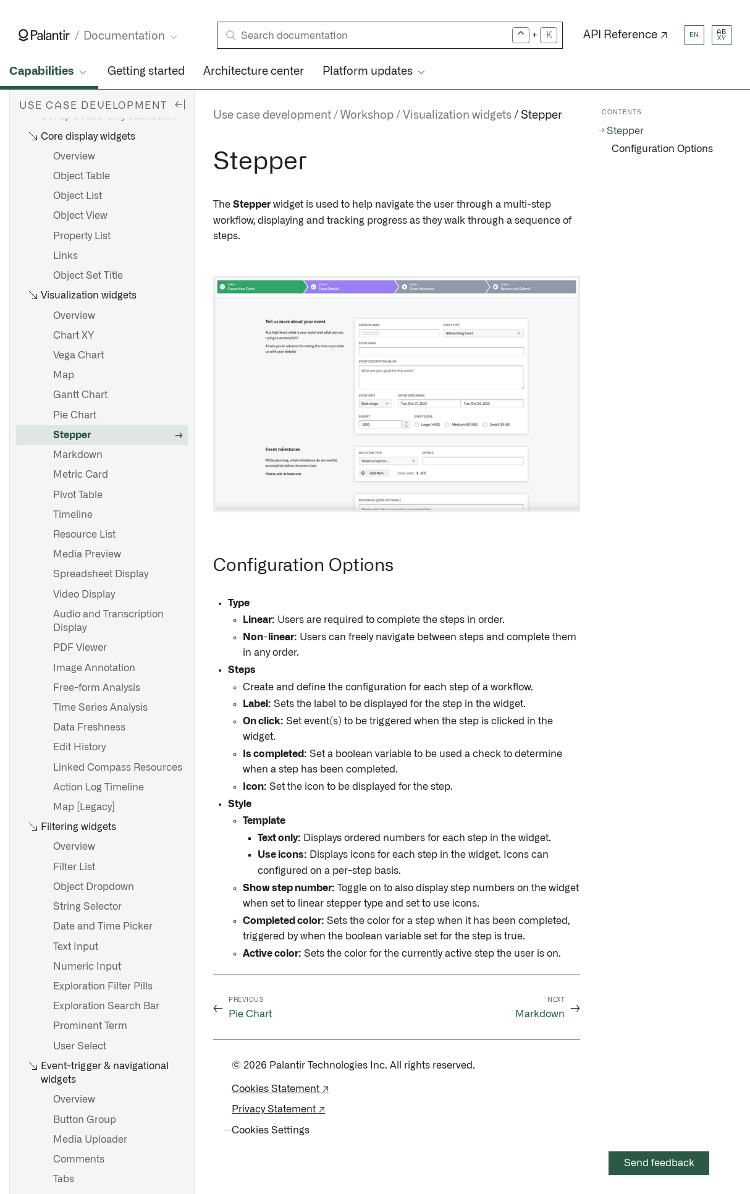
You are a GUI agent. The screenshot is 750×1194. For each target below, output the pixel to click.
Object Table (81, 176)
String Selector (87, 907)
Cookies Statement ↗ (280, 1089)
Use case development (272, 115)
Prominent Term (90, 1026)
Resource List (84, 535)
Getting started (146, 71)
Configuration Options (662, 149)
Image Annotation (94, 668)
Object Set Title (88, 276)
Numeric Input (87, 967)
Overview (74, 156)
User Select (79, 1046)
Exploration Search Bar (106, 1006)
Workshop (367, 115)
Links (65, 256)
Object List (77, 196)
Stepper (72, 435)
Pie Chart (74, 415)
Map (63, 375)
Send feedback (659, 1163)
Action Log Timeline (98, 787)
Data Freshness (89, 727)
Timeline (73, 515)
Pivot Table (78, 495)
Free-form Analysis (96, 688)
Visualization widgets (457, 115)
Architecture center (253, 71)
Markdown (78, 455)
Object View (80, 216)
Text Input (75, 947)
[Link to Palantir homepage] (44, 35)
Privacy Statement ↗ (278, 1109)
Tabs (63, 1179)
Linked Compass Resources (117, 768)
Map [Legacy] (84, 807)
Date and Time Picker (103, 926)
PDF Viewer (80, 648)
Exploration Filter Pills (103, 986)
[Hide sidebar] (180, 103)
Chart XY (73, 336)
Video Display (84, 594)
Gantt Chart (80, 395)
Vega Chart (78, 355)
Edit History (79, 747)
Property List (82, 236)
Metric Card (80, 475)
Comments (78, 1159)
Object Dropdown (93, 887)
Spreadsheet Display (100, 574)
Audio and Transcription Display (108, 621)
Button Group (84, 1120)
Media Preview (87, 554)
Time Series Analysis (100, 708)
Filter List (74, 867)
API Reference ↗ (625, 35)
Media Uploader (90, 1140)
